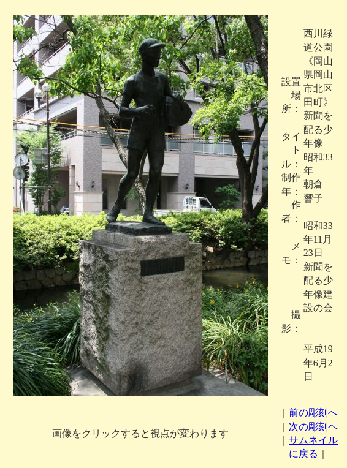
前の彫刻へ (313, 412)
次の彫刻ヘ (313, 426)
